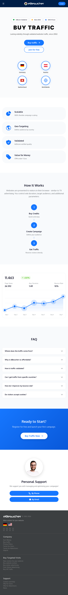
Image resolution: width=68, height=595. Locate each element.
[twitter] (7, 530)
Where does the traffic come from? (19, 351)
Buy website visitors (10, 563)
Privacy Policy (8, 544)
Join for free (34, 50)
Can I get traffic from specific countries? (21, 377)
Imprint (5, 550)
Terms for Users (8, 546)
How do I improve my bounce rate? (19, 386)
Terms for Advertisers (10, 548)
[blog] (13, 530)
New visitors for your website (13, 561)
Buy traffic (34, 43)
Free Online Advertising (11, 567)
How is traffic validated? (14, 368)
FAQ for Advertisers (10, 586)
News (5, 588)
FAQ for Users (8, 584)
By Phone (34, 493)
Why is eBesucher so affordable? (18, 360)
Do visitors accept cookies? (16, 394)
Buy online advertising (11, 565)
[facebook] (4, 530)
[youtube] (10, 530)
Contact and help (9, 582)
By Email (34, 499)
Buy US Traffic (8, 569)
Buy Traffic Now (34, 436)
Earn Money (7, 540)
